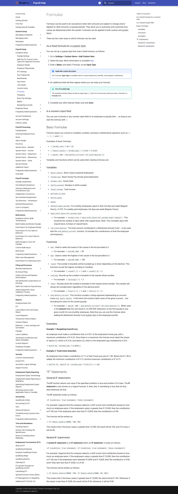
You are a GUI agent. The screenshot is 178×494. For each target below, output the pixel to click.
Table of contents (143, 14)
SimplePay (151, 3)
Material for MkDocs (30, 491)
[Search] (117, 3)
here (92, 60)
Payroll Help (20, 14)
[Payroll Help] (22, 2)
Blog (144, 3)
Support (137, 3)
